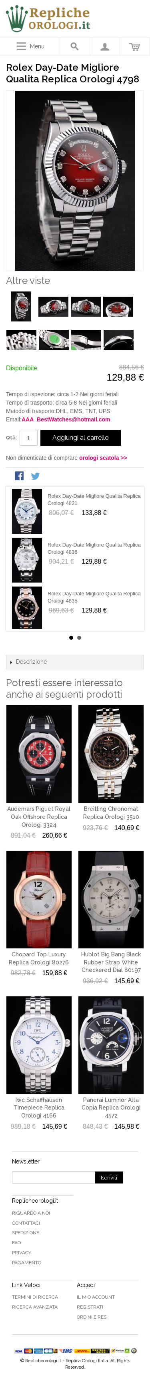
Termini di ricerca (35, 1297)
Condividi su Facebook (20, 476)
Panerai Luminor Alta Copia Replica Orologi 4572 (111, 1108)
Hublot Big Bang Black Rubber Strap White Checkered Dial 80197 (111, 962)
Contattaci (26, 1223)
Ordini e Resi (92, 1317)
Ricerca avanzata (35, 1307)
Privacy (21, 1252)
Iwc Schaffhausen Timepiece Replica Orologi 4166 (39, 1108)
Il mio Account (96, 1297)
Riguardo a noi (31, 1213)
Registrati (90, 1307)
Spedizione (25, 1232)
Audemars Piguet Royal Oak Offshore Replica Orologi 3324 (38, 817)
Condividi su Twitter (36, 476)
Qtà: (11, 438)
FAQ (16, 1242)
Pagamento (26, 1262)
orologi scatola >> (103, 458)
